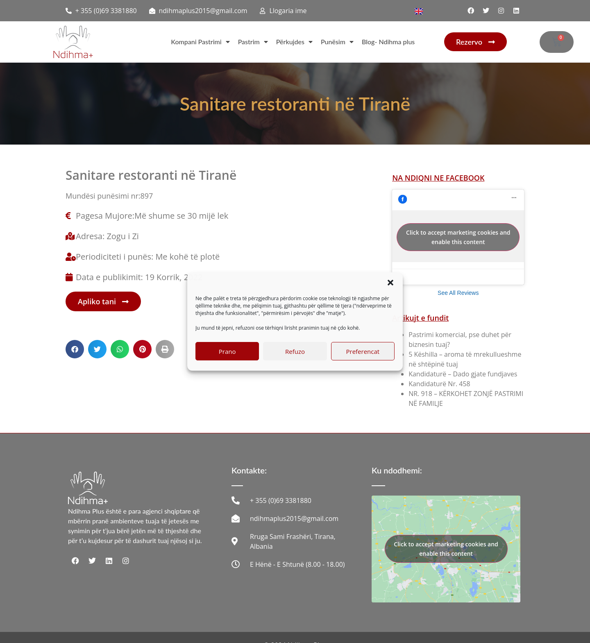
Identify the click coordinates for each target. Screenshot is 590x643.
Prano (227, 351)
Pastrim (253, 41)
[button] (390, 282)
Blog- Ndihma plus (388, 41)
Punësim (337, 41)
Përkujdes (294, 41)
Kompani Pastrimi (200, 41)
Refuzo (295, 351)
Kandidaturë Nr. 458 (439, 383)
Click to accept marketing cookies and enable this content (458, 237)
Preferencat (362, 351)
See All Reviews (458, 293)
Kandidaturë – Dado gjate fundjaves (462, 373)
